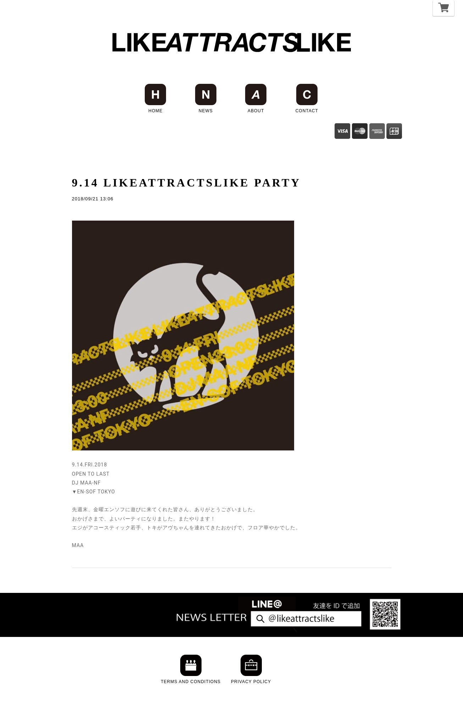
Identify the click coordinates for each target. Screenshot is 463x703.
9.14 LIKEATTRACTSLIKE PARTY (186, 182)
